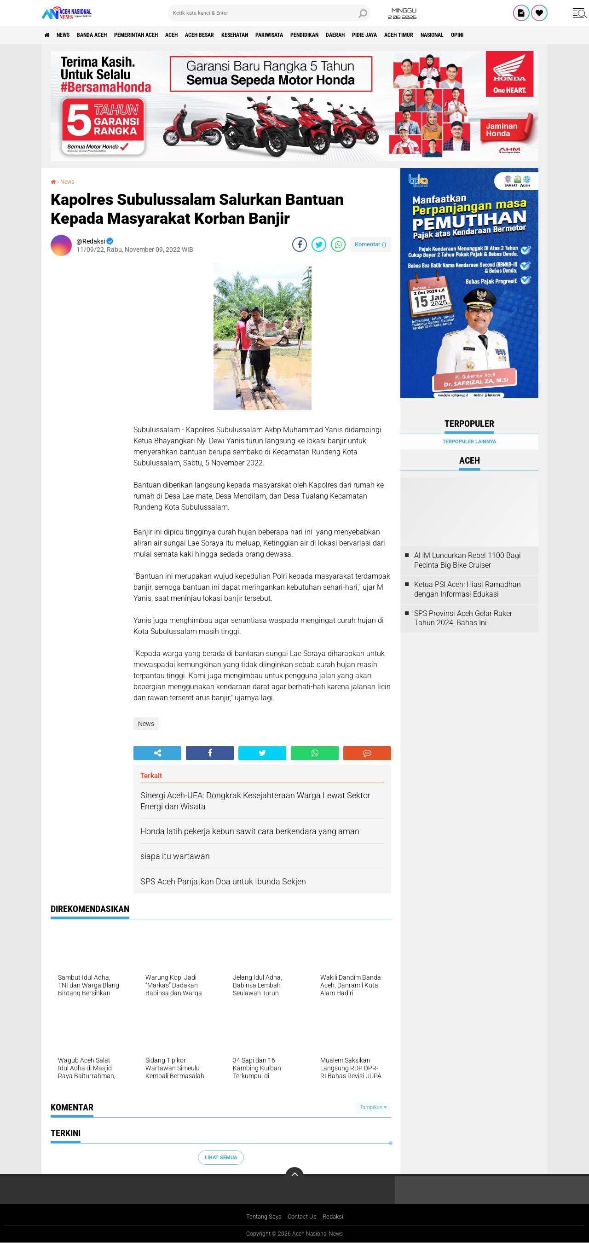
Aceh (204, 35)
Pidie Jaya (445, 35)
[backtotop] (294, 1176)
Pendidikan (370, 35)
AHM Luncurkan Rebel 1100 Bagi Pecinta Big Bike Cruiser (467, 560)
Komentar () (371, 243)
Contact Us (303, 1217)
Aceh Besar (240, 35)
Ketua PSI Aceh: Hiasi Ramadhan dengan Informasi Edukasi (467, 589)
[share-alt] (157, 753)
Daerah (409, 35)
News (71, 35)
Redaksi (336, 1217)
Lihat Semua (221, 1157)
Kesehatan (283, 35)
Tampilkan (373, 1107)
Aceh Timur (487, 35)
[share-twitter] (319, 244)
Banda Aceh (106, 35)
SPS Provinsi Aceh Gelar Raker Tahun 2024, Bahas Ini (463, 618)
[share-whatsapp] (338, 244)
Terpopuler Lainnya (469, 442)
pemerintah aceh (161, 35)
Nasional (529, 35)
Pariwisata (326, 35)
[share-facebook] (299, 244)
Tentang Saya (261, 1217)
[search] (269, 13)
